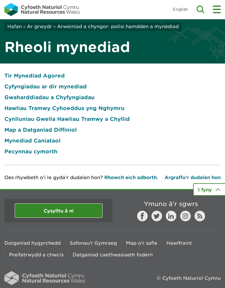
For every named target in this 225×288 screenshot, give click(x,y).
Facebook (142, 216)
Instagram (185, 216)
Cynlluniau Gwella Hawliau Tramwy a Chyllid (67, 119)
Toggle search (200, 9)
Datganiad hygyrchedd (32, 243)
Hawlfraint (179, 243)
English (180, 9)
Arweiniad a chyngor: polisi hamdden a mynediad (118, 26)
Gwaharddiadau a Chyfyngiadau (49, 97)
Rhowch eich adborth (130, 177)
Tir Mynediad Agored (34, 75)
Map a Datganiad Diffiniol (40, 129)
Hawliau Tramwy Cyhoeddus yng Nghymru (64, 108)
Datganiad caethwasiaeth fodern (113, 255)
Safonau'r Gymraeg (93, 243)
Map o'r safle (141, 243)
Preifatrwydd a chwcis (36, 255)
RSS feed (200, 216)
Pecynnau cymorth (30, 151)
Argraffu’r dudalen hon (193, 177)
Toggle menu (217, 9)
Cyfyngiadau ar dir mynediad (45, 86)
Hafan (14, 26)
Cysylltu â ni (59, 210)
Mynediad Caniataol (32, 140)
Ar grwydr (39, 26)
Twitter (156, 216)
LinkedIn (171, 216)
